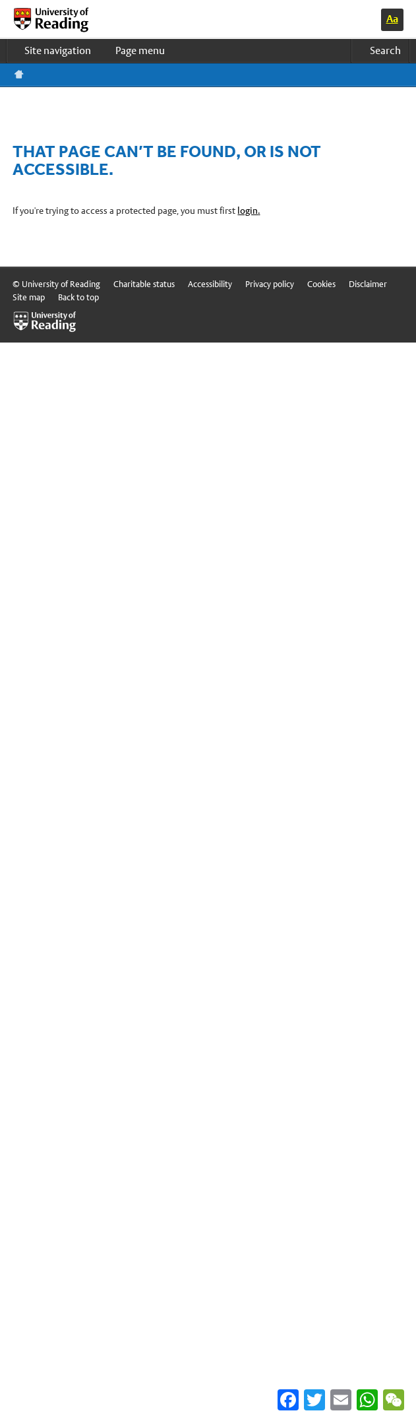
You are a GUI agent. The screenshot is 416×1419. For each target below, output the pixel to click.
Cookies (321, 284)
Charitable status (144, 284)
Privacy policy (269, 284)
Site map (29, 297)
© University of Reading (56, 284)
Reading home (19, 74)
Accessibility (210, 284)
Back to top (78, 297)
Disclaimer (368, 284)
